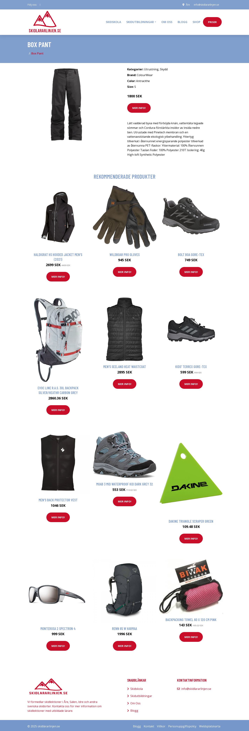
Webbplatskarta (209, 724)
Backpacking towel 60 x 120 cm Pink (191, 617)
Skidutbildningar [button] (140, 21)
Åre (188, 4)
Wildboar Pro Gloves (125, 252)
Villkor (161, 724)
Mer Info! (139, 106)
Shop (196, 21)
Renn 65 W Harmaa (124, 626)
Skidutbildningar (141, 694)
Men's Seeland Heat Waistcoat (124, 365)
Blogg (182, 21)
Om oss (166, 21)
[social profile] (40, 4)
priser (212, 21)
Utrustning (151, 67)
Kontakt (149, 724)
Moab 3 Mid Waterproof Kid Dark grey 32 (124, 482)
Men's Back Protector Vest (58, 498)
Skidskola (113, 21)
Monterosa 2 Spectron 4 (58, 626)
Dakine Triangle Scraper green (191, 519)
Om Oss (135, 701)
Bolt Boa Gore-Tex (191, 252)
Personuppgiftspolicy (182, 724)
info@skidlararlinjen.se (206, 4)
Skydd (164, 67)
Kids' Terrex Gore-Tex (191, 365)
